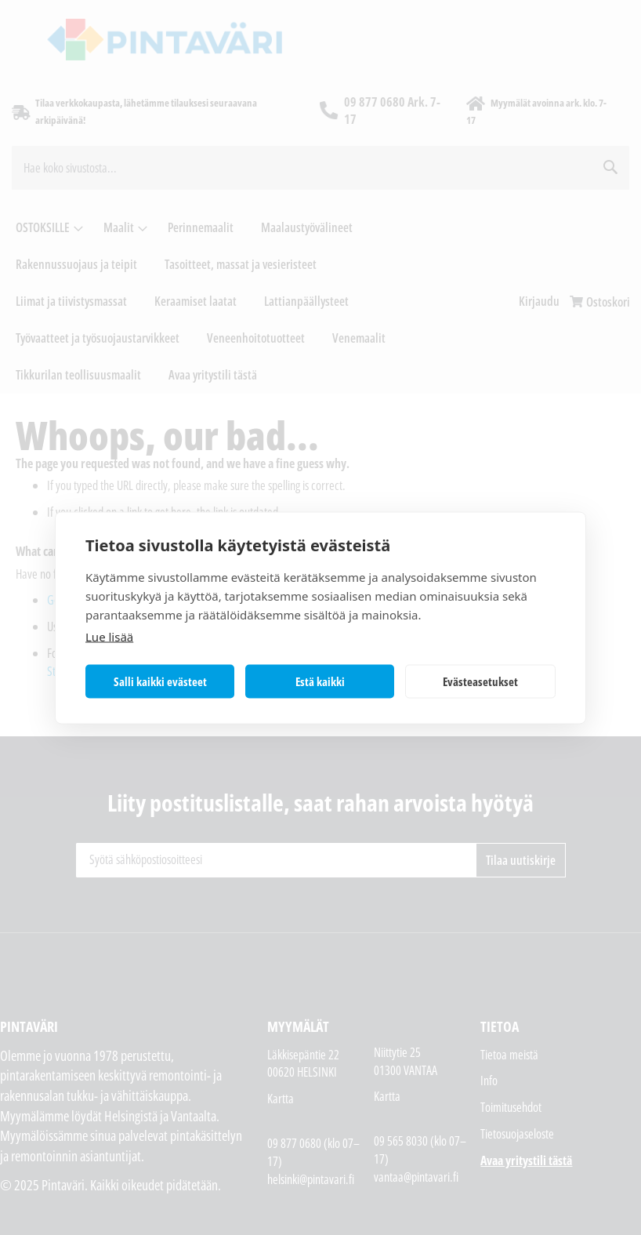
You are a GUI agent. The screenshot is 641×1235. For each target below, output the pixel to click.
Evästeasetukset (480, 681)
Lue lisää (109, 636)
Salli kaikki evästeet (160, 681)
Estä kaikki (320, 681)
